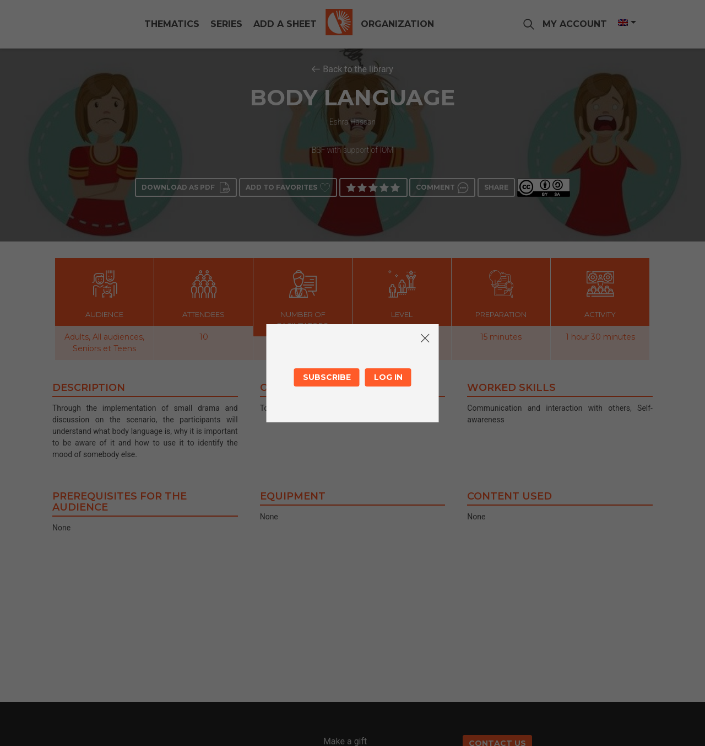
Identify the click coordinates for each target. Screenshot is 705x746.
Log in (388, 377)
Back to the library (358, 69)
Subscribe (327, 377)
